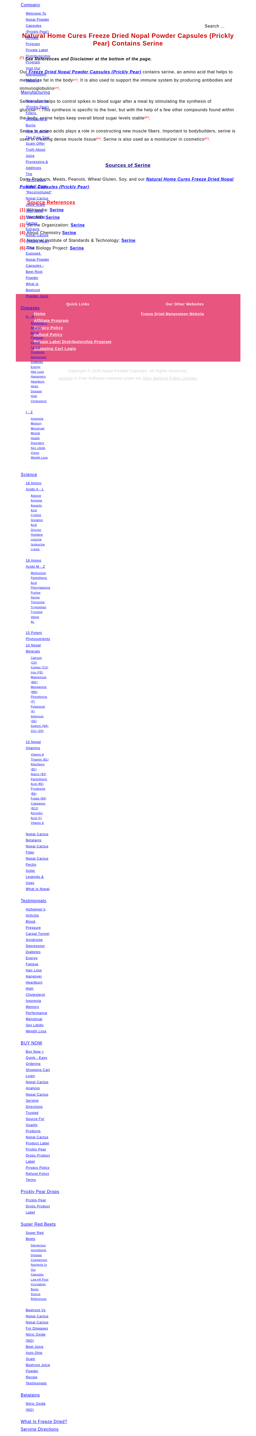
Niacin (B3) (38, 774)
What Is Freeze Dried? (44, 1421)
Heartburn (38, 381)
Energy (36, 367)
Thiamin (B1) (40, 759)
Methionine (38, 573)
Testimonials (33, 901)
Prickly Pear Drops (40, 1191)
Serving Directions (40, 1429)
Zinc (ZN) (37, 731)
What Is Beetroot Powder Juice (37, 290)
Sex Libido (38, 448)
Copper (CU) (39, 667)
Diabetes (37, 362)
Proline (36, 592)
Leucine (36, 539)
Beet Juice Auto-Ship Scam (35, 1353)
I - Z (29, 412)
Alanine (36, 495)
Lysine (35, 549)
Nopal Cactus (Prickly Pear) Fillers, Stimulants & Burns (37, 113)
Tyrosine (37, 612)
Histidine (37, 534)
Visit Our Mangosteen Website (36, 74)
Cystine (36, 515)
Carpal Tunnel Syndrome (38, 347)
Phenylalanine (40, 587)
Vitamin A (37, 754)
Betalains (30, 1395)
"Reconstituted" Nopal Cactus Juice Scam (39, 198)
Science (29, 474)
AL (33, 621)
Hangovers (38, 376)
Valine (35, 617)
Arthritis (36, 327)
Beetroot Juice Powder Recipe (38, 1371)
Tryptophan (38, 607)
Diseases (30, 308)
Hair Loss (37, 371)
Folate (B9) (38, 798)
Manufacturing (35, 92)
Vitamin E (37, 822)
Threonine (38, 602)
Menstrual (38, 428)
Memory (36, 423)
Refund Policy (37, 1174)
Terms (31, 1180)
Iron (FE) (37, 672)
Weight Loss (39, 457)
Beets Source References (39, 1294)
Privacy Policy (38, 1168)
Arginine (37, 500)
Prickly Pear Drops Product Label (38, 1155)
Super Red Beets (38, 1224)
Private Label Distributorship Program (38, 56)
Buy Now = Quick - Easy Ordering (37, 1058)
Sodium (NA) (40, 725)
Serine (35, 597)
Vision (35, 452)
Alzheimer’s (39, 323)
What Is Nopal (38, 889)
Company (30, 5)
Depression (38, 357)
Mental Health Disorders (37, 438)
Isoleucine (38, 544)
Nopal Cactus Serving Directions (37, 1100)
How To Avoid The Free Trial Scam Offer (38, 137)
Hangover (34, 976)
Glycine (36, 529)
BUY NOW (31, 1043)
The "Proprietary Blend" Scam (37, 180)
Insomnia (37, 418)
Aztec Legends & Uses (35, 877)
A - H (30, 316)
